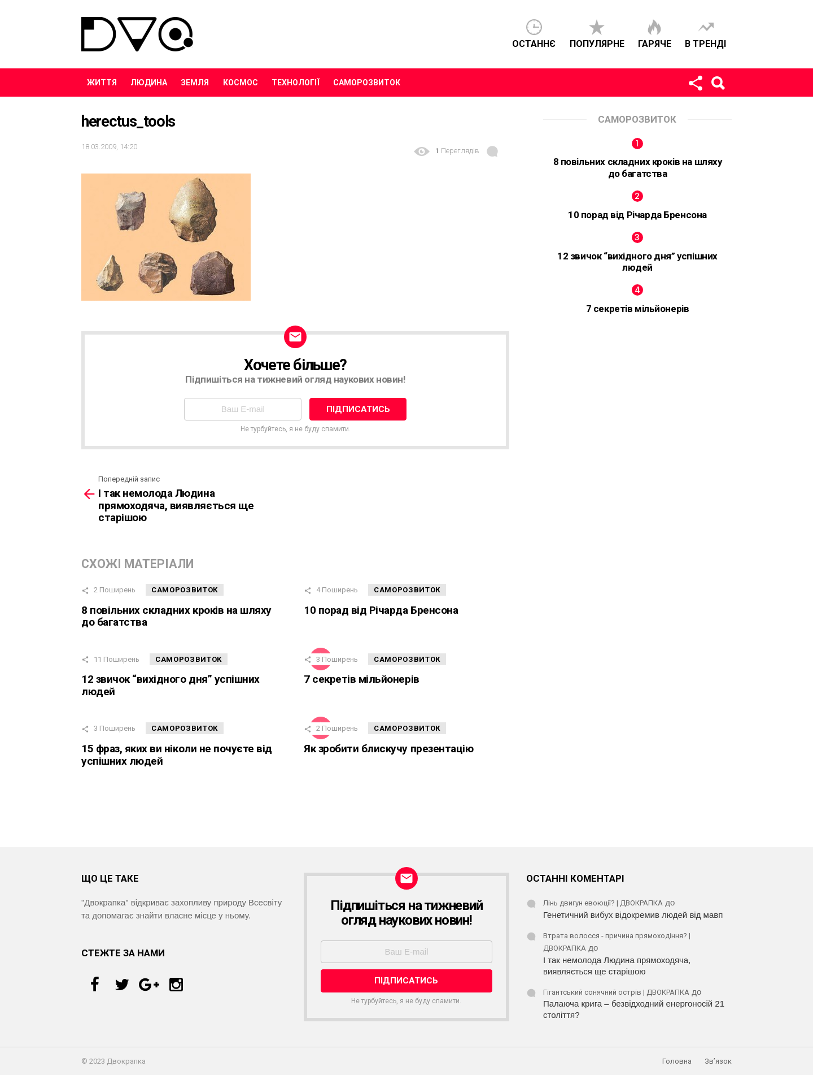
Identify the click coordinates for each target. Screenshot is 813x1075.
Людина (148, 82)
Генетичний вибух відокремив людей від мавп (633, 915)
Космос (240, 82)
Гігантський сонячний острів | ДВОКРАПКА (616, 992)
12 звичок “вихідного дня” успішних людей (170, 685)
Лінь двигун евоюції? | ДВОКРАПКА (603, 903)
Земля (195, 82)
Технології (296, 82)
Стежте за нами (695, 85)
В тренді (705, 43)
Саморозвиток (366, 82)
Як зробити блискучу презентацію (388, 748)
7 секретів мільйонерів (361, 679)
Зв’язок (718, 1061)
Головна (677, 1061)
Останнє (534, 43)
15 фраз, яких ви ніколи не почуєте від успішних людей (176, 754)
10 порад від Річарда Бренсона (381, 610)
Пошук (717, 85)
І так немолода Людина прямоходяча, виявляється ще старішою (616, 965)
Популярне (597, 43)
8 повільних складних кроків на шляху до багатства (176, 616)
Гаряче (654, 43)
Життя (102, 82)
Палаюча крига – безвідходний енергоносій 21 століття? (633, 1009)
